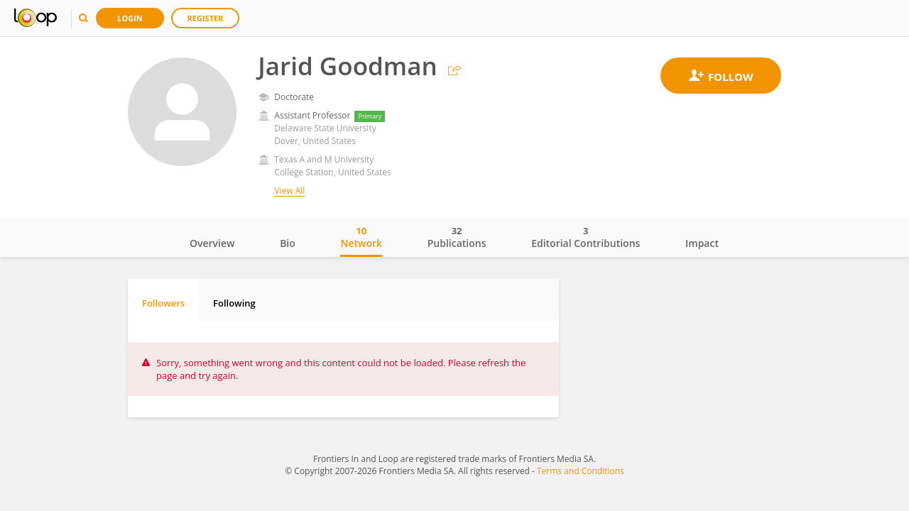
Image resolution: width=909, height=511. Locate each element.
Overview (212, 243)
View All (289, 191)
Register (205, 18)
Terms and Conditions (580, 471)
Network (361, 237)
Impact (702, 243)
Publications (457, 237)
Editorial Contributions (585, 237)
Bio (287, 243)
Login (130, 18)
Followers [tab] (163, 303)
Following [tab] (234, 303)
